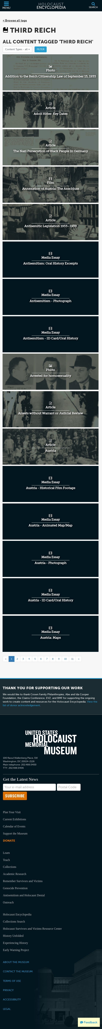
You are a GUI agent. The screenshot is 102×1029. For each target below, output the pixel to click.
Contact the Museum (18, 971)
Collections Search (14, 921)
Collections (9, 866)
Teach (6, 859)
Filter (40, 49)
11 (72, 659)
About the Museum (16, 962)
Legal (7, 1009)
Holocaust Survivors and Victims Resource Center (32, 928)
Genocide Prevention (15, 888)
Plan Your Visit (12, 812)
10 (65, 659)
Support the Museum (15, 833)
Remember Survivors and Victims (23, 881)
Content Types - (17, 49)
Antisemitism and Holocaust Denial (24, 895)
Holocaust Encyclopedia (17, 914)
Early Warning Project (16, 950)
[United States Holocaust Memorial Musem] (51, 742)
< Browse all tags (15, 20)
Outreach (8, 902)
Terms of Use (12, 981)
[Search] (93, 5)
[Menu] (6, 5)
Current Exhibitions (14, 819)
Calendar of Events (14, 826)
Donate (9, 840)
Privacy (8, 990)
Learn (6, 852)
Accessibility (12, 999)
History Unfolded (13, 935)
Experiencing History (15, 942)
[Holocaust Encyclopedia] (51, 5)
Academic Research (14, 874)
